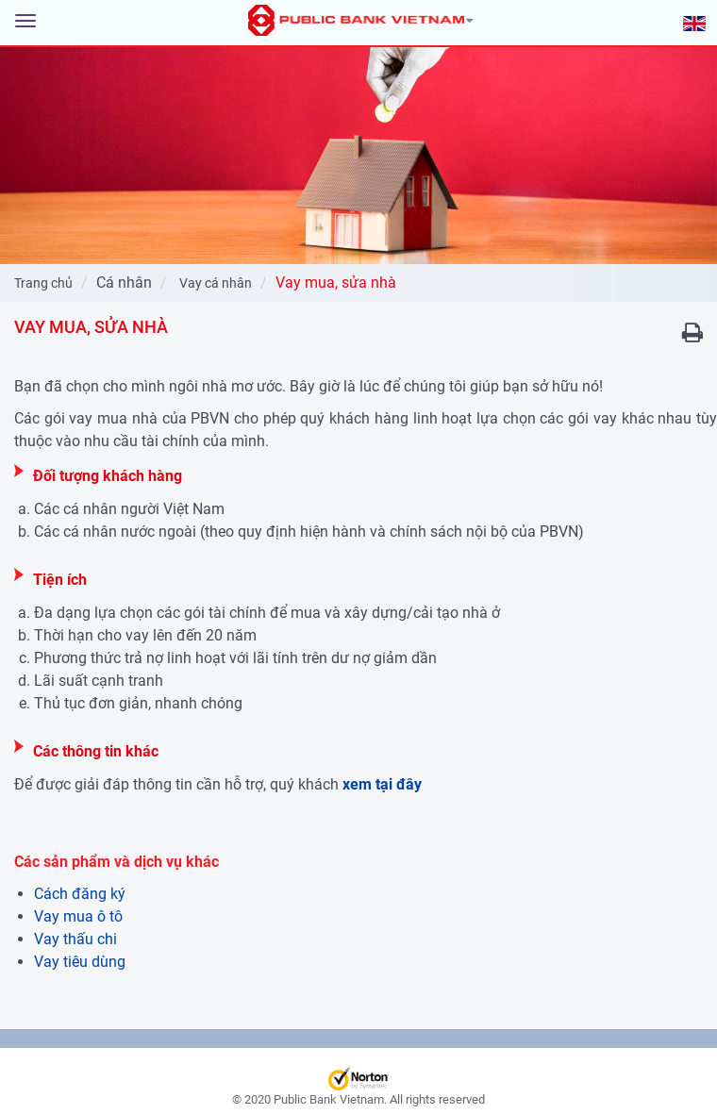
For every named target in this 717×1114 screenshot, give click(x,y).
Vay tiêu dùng (79, 962)
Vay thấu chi (75, 939)
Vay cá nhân (215, 283)
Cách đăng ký (79, 894)
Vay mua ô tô (78, 916)
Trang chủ (43, 283)
